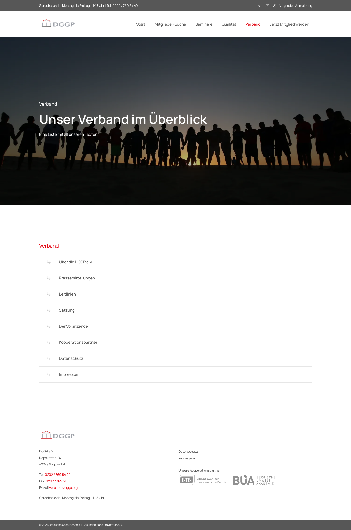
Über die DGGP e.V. (76, 262)
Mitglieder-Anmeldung (295, 5)
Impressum (69, 374)
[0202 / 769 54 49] (260, 5)
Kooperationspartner (78, 342)
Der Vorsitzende (73, 326)
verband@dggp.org (63, 487)
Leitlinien (67, 294)
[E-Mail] (267, 5)
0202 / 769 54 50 (58, 481)
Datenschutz (71, 358)
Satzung (67, 310)
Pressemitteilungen (77, 278)
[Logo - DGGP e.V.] (57, 24)
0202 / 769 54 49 (57, 474)
